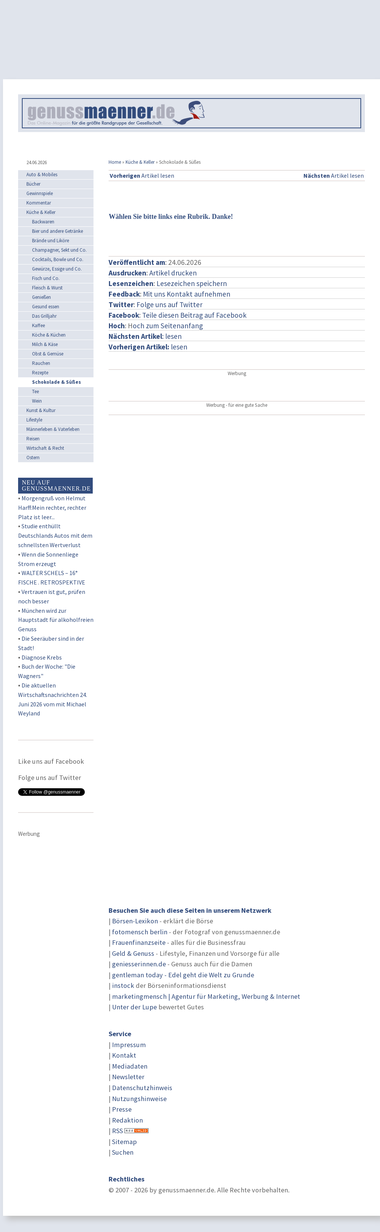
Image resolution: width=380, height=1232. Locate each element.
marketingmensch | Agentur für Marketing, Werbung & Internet (206, 996)
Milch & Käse (45, 344)
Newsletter (128, 1076)
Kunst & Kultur (40, 410)
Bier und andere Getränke (57, 231)
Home (115, 162)
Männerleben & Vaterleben (53, 429)
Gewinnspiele (39, 193)
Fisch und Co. (46, 278)
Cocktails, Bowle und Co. (57, 259)
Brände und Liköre (50, 240)
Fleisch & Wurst (47, 288)
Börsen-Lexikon (135, 921)
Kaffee (38, 325)
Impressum (129, 1044)
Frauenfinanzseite (138, 942)
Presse (122, 1109)
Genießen (41, 297)
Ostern (33, 457)
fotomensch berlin (139, 931)
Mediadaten (129, 1066)
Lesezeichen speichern (191, 283)
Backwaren (43, 221)
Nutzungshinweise (139, 1098)
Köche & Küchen (49, 335)
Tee (35, 391)
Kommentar (38, 203)
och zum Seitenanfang (168, 325)
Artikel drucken (173, 272)
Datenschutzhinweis (142, 1087)
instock (123, 985)
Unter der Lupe (134, 1007)
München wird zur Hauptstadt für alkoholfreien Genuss (55, 620)
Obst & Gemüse (47, 354)
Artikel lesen (142, 175)
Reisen (33, 438)
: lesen (145, 336)
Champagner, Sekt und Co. (59, 250)
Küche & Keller (140, 162)
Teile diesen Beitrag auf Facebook (194, 315)
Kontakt (124, 1055)
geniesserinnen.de (139, 964)
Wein (37, 401)
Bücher (33, 184)
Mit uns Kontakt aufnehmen (186, 293)
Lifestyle (34, 420)
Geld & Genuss (133, 953)
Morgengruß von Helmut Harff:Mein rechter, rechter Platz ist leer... (52, 507)
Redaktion (127, 1120)
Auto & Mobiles (41, 174)
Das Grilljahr (44, 316)
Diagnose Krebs (41, 657)
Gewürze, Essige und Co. (57, 269)
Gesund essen (45, 306)
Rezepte (40, 372)
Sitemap (124, 1141)
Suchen (122, 1152)
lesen (148, 346)
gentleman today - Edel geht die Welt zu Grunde (183, 975)
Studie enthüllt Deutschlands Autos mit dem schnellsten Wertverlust (55, 535)
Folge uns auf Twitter (169, 304)
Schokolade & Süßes (56, 382)
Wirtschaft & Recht (45, 448)
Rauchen (41, 363)
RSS (117, 1130)
